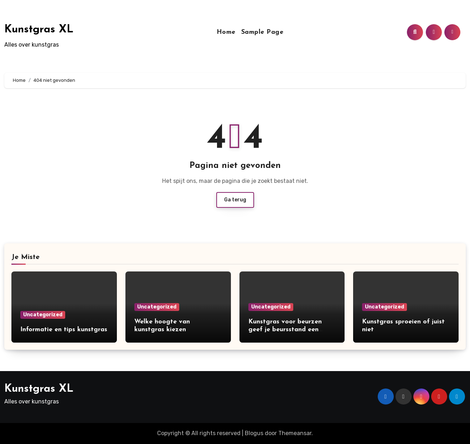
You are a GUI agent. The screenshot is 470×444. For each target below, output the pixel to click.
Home (226, 32)
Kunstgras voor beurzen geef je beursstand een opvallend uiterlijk (285, 329)
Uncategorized (42, 315)
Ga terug (235, 200)
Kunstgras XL (38, 29)
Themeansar (294, 433)
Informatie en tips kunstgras (63, 329)
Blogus (254, 433)
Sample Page (262, 32)
